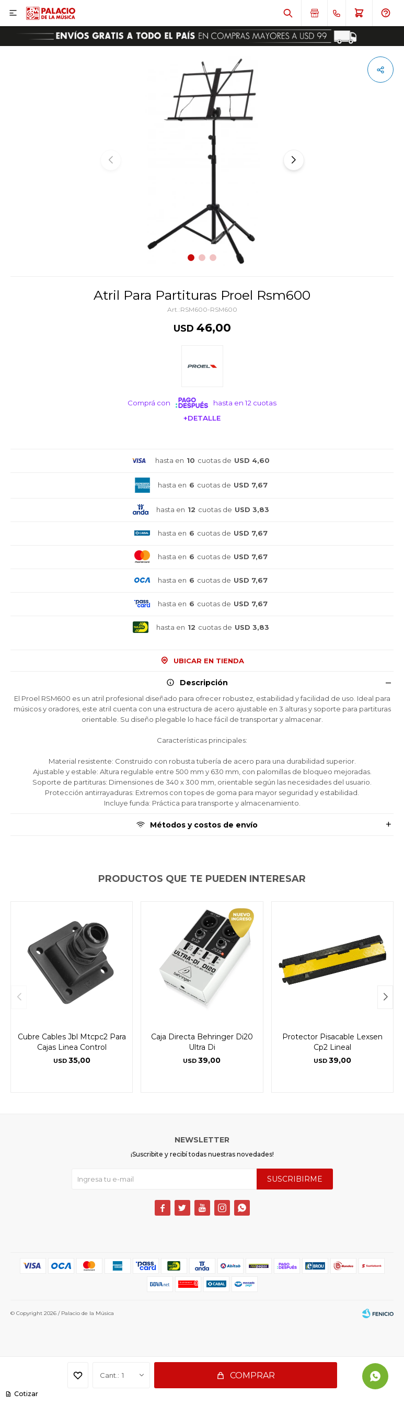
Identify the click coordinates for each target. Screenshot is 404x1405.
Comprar (252, 1375)
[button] (288, 13)
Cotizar (25, 1394)
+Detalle (202, 418)
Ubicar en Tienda (209, 660)
